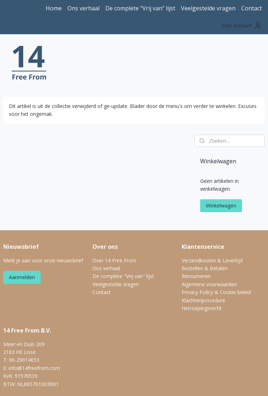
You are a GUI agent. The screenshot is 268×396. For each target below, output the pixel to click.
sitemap (105, 383)
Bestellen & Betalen (205, 230)
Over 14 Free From (114, 222)
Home (54, 8)
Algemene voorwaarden (209, 246)
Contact (251, 8)
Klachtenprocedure (203, 262)
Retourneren (196, 238)
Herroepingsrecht (202, 270)
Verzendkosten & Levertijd (212, 222)
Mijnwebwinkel (210, 383)
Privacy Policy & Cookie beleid (216, 254)
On (95, 230)
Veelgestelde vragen (208, 8)
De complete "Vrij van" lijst (140, 8)
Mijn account (242, 25)
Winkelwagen (221, 167)
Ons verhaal (83, 8)
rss (120, 383)
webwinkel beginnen (148, 383)
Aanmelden (22, 239)
